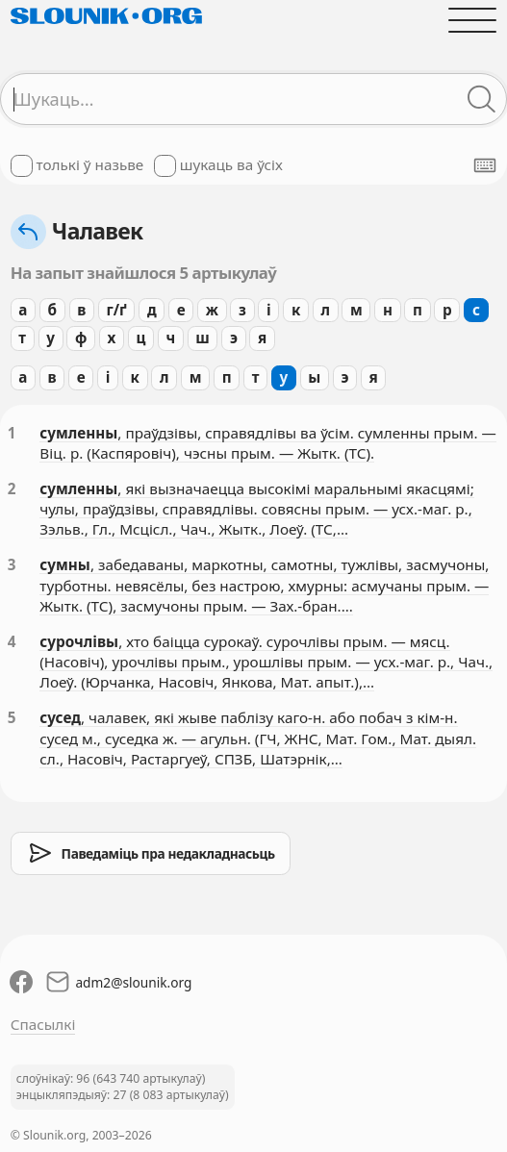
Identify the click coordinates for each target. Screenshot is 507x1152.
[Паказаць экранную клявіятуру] (484, 165)
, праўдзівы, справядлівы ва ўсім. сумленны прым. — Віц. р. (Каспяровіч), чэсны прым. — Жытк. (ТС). (267, 443)
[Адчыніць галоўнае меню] (473, 19)
